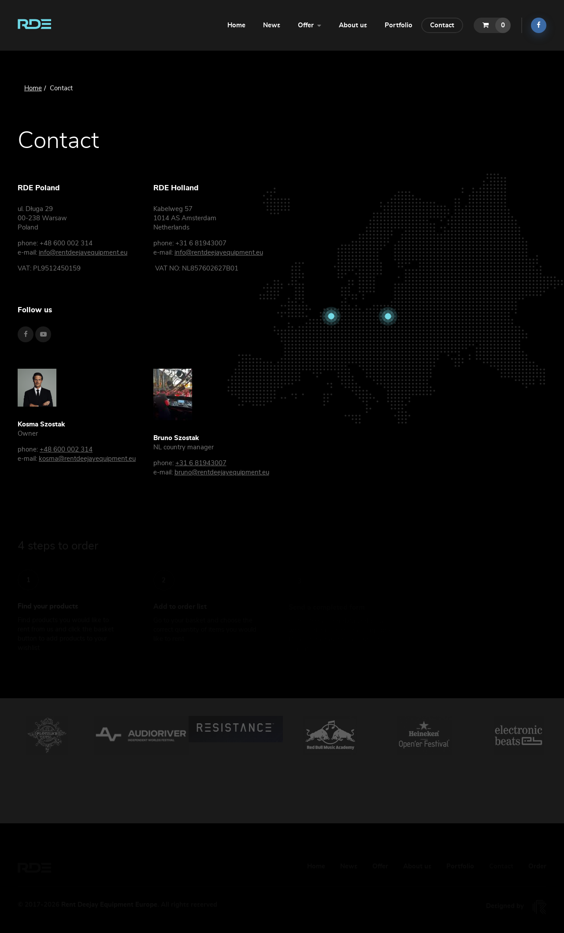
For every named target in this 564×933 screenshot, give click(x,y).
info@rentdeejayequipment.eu (83, 252)
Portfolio (398, 25)
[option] (47, 735)
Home (236, 25)
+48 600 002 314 (66, 449)
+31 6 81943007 (200, 463)
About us (353, 25)
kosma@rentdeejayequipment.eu (87, 458)
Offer (309, 25)
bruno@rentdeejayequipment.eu (221, 472)
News (271, 25)
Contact (442, 25)
